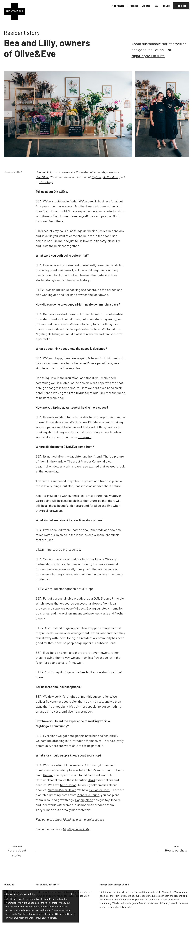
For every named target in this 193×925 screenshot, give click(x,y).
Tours (166, 5)
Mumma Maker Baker (62, 790)
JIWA (91, 780)
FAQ (156, 5)
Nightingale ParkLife (148, 55)
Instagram (84, 437)
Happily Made (84, 800)
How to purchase (176, 850)
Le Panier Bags (99, 790)
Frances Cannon (91, 461)
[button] (118, 5)
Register (181, 5)
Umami (48, 775)
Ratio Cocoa (68, 785)
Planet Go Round (88, 795)
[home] (14, 11)
